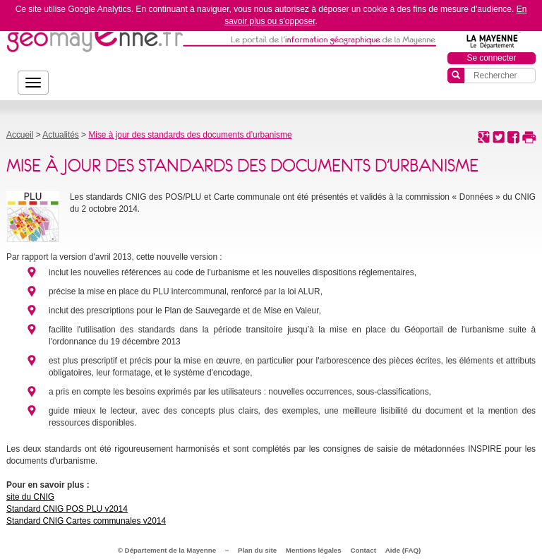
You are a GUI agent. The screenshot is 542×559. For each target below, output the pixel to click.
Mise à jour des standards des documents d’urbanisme (189, 135)
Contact (363, 550)
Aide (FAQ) (403, 550)
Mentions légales (314, 550)
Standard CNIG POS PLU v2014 (67, 509)
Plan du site (257, 550)
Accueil (19, 135)
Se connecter (491, 58)
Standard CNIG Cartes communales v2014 (86, 521)
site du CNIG (30, 497)
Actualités (60, 135)
